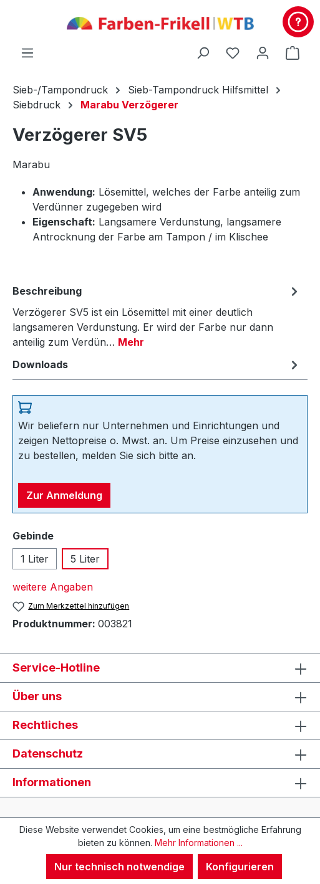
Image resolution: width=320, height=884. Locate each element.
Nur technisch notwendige (119, 866)
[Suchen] (203, 52)
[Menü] (27, 52)
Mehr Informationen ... (199, 842)
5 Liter (85, 559)
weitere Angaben (52, 587)
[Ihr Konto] (263, 52)
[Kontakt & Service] (298, 21)
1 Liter (35, 559)
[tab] (156, 316)
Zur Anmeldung (64, 495)
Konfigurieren (240, 866)
